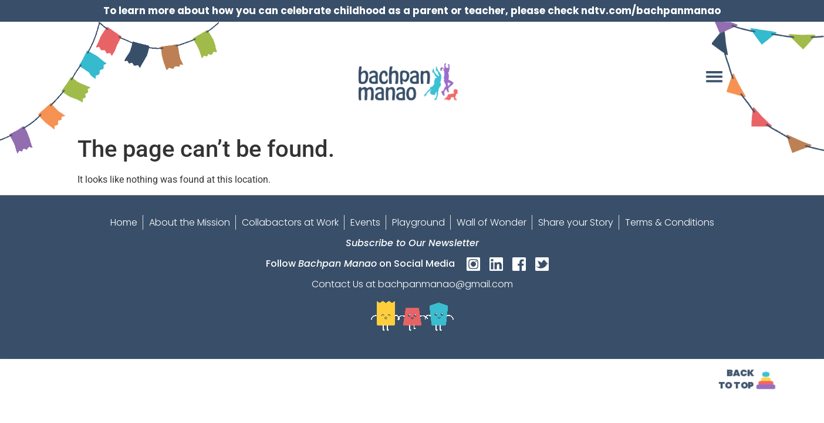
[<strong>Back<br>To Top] (766, 380)
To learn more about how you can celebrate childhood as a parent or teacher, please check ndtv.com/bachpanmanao (412, 11)
